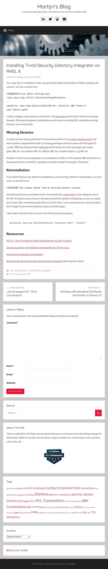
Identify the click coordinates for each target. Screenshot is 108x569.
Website (10, 383)
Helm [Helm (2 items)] (74, 501)
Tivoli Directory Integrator (39, 270)
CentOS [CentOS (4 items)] (28, 488)
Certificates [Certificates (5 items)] (39, 488)
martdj (37, 77)
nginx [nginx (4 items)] (17, 512)
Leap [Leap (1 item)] (71, 507)
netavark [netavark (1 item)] (92, 507)
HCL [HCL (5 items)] (32, 501)
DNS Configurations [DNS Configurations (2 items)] (19, 495)
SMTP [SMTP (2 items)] (74, 513)
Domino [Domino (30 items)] (42, 494)
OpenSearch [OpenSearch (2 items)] (25, 513)
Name (10, 366)
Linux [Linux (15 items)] (77, 507)
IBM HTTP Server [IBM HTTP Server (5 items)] (36, 507)
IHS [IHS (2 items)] (48, 507)
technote (61, 116)
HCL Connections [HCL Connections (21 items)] (49, 501)
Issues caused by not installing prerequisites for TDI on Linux (37, 247)
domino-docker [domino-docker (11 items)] (82, 494)
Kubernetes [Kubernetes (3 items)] (63, 507)
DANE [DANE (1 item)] (8, 495)
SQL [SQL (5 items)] (84, 512)
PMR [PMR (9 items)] (34, 512)
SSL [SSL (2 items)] (89, 513)
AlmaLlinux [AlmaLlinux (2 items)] (11, 488)
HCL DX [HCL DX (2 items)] (68, 501)
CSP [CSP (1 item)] (96, 488)
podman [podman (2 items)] (41, 513)
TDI (28, 274)
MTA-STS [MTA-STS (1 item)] (85, 507)
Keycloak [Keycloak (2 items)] (53, 507)
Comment (12, 322)
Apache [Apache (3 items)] (19, 488)
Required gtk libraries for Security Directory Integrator (34, 261)
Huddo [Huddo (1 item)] (79, 501)
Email (10, 374)
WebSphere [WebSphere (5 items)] (13, 517)
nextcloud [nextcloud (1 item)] (9, 513)
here (62, 206)
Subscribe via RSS (18, 550)
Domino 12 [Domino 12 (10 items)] (13, 501)
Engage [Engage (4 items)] (25, 501)
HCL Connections (18, 270)
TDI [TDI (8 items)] (93, 512)
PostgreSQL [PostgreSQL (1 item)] (49, 513)
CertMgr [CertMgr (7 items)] (51, 488)
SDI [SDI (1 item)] (65, 513)
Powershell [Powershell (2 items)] (58, 513)
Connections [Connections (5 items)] (88, 488)
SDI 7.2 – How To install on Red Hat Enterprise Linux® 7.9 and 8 (38, 240)
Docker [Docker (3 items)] (30, 495)
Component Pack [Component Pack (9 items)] (68, 488)
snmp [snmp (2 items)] (79, 513)
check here (69, 194)
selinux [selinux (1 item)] (69, 513)
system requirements (81, 139)
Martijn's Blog (54, 6)
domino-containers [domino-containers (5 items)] (60, 494)
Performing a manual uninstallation (24, 254)
